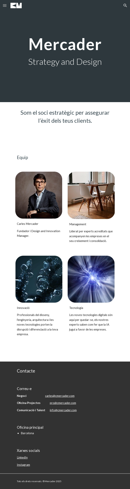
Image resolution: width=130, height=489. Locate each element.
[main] (65, 51)
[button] (4, 5)
